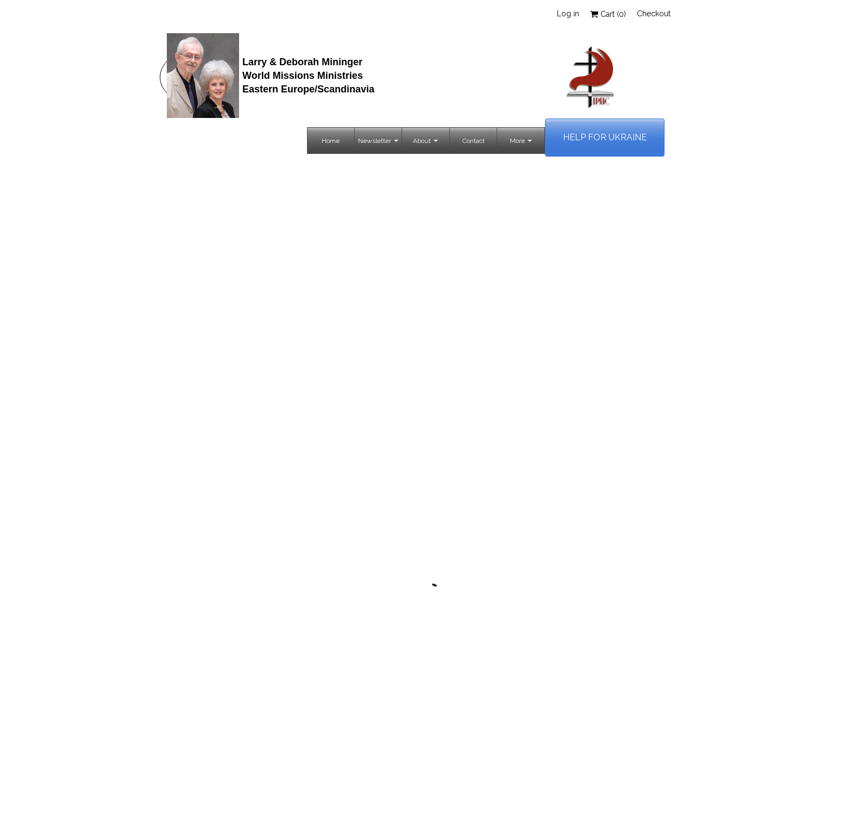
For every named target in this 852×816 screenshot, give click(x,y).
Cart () (608, 14)
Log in (568, 13)
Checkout (654, 13)
